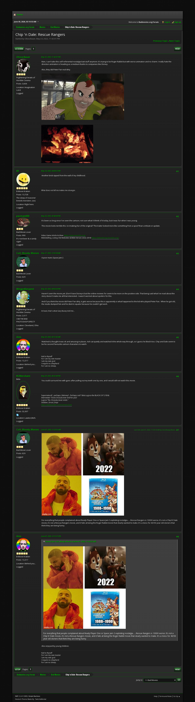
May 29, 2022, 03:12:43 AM (51, 337)
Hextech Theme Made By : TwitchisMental (30, 699)
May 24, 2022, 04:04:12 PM (51, 171)
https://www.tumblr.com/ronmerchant (56, 405)
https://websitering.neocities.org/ (105, 238)
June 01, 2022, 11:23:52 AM (51, 430)
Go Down (19, 49)
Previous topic (160, 41)
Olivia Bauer (23, 57)
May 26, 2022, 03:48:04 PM (51, 216)
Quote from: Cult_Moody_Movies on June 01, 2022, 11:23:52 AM (70, 541)
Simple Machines (34, 696)
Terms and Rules (165, 696)
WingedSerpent (25, 288)
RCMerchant (23, 376)
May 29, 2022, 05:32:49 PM (51, 376)
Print (177, 49)
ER (17, 170)
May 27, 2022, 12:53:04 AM (51, 253)
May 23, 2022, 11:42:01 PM (51, 57)
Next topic (174, 41)
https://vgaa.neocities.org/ (75, 235)
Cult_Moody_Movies (27, 253)
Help (155, 696)
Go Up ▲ (176, 696)
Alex (18, 337)
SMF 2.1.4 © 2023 (21, 696)
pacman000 (22, 216)
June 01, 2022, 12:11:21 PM (51, 536)
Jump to (139, 680)
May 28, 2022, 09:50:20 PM (51, 289)
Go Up (17, 669)
